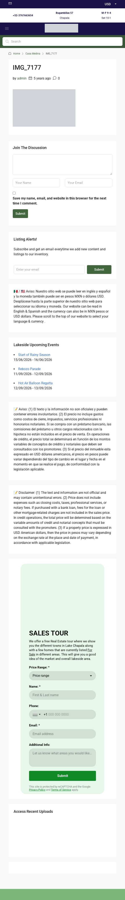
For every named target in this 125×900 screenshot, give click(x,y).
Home (16, 53)
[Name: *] (62, 695)
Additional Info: (39, 745)
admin (22, 78)
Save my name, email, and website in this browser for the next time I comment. (59, 200)
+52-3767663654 (23, 15)
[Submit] (62, 776)
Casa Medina (33, 53)
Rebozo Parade (29, 369)
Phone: (34, 706)
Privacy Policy (37, 789)
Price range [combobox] (41, 676)
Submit (20, 214)
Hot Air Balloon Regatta (35, 383)
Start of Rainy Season (34, 355)
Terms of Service (61, 789)
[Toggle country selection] (37, 714)
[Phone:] (68, 714)
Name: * (35, 686)
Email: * (34, 725)
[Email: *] (62, 734)
